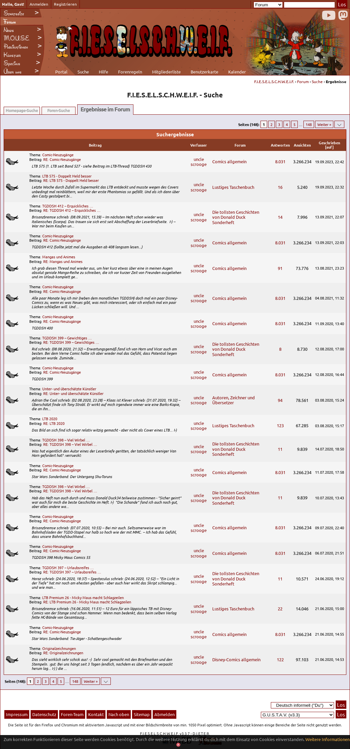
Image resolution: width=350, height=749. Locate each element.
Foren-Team (72, 714)
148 (309, 124)
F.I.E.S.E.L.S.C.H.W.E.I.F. (274, 81)
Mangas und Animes (58, 256)
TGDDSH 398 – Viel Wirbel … (66, 439)
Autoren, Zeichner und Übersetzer (233, 400)
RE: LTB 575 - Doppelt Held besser (71, 180)
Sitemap (142, 714)
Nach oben (118, 714)
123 (280, 425)
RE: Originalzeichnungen (63, 652)
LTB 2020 (49, 418)
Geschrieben (329, 142)
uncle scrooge (199, 161)
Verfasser (198, 145)
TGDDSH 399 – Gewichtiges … (67, 337)
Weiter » (324, 124)
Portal (61, 71)
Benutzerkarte (204, 71)
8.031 (280, 161)
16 (280, 187)
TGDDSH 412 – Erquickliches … (67, 205)
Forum (303, 81)
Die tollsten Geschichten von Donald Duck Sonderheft (235, 217)
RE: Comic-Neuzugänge (62, 159)
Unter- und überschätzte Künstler (69, 388)
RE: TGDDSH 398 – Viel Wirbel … (70, 444)
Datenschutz (44, 714)
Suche (83, 71)
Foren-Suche (58, 110)
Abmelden (164, 714)
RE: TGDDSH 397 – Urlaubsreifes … (72, 571)
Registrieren (65, 4)
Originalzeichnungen (59, 648)
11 (280, 449)
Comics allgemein (229, 161)
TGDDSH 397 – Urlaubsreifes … (68, 567)
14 (280, 217)
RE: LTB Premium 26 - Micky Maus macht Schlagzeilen (87, 601)
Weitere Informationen (327, 739)
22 (280, 608)
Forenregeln (130, 71)
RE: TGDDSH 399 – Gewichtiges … (71, 342)
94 (280, 400)
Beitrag (95, 145)
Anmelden (39, 4)
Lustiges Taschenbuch (233, 187)
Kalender (237, 71)
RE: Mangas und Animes (63, 261)
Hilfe (103, 71)
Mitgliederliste (166, 71)
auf (329, 147)
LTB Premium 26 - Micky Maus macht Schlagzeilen (83, 597)
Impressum (17, 714)
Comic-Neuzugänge (58, 154)
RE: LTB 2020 (54, 423)
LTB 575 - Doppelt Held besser (66, 176)
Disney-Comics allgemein (236, 659)
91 (280, 268)
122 (280, 659)
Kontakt (96, 714)
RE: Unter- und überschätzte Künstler (73, 393)
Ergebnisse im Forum (105, 109)
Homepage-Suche (22, 110)
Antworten (280, 145)
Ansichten (302, 145)
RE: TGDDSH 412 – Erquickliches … (71, 210)
